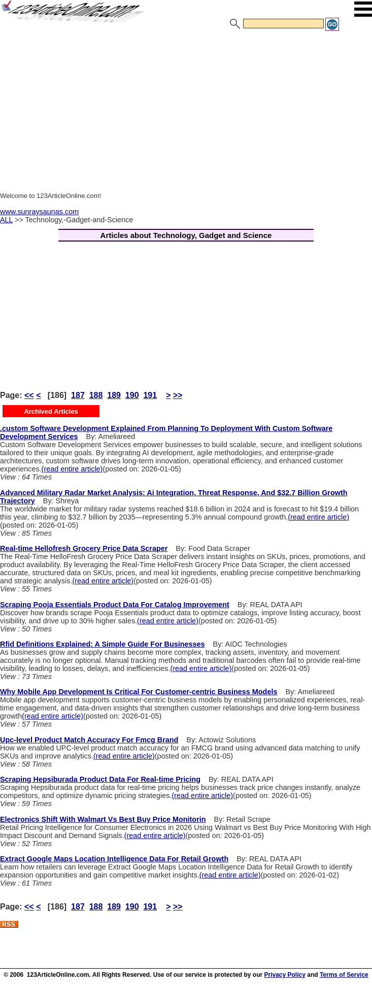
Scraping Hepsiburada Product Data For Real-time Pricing (100, 779)
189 (114, 395)
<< (29, 395)
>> (178, 395)
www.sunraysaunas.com (39, 212)
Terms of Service (344, 974)
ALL (6, 220)
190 (132, 395)
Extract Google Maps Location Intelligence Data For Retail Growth (114, 859)
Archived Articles (51, 411)
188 (96, 395)
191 (150, 395)
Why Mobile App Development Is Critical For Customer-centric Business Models (138, 692)
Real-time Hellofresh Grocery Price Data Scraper (83, 548)
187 (78, 395)
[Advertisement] (186, 108)
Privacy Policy (285, 974)
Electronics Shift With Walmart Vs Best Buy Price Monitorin (103, 819)
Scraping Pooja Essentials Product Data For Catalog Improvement (114, 605)
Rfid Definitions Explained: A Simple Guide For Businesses (102, 644)
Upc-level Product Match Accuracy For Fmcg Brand (89, 740)
